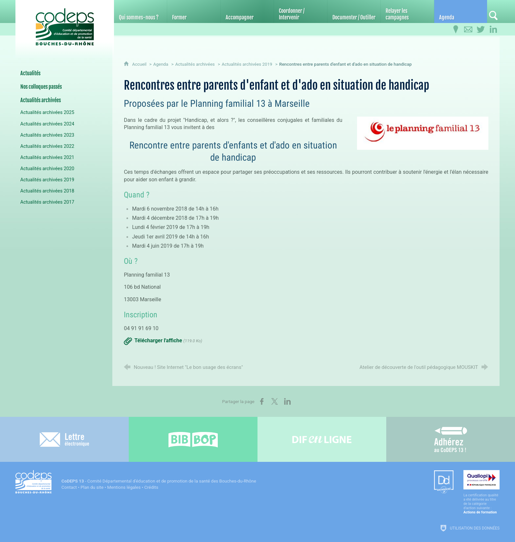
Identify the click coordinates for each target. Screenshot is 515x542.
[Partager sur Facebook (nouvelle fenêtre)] (261, 401)
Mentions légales (124, 487)
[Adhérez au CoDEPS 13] (450, 439)
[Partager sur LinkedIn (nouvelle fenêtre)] (287, 401)
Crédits (151, 487)
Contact (69, 487)
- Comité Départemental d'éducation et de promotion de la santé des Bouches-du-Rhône (158, 481)
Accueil (139, 64)
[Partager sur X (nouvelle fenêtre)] (274, 401)
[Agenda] (460, 11)
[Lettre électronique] (64, 439)
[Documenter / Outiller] (353, 11)
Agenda (160, 64)
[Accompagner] (247, 11)
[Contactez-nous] (468, 29)
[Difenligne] (322, 439)
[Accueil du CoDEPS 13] (64, 23)
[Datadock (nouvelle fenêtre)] (444, 482)
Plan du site (91, 487)
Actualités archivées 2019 (247, 64)
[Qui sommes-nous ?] (140, 11)
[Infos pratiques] (456, 29)
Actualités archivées (194, 64)
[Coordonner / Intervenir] (300, 11)
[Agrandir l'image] (422, 132)
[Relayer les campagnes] (407, 11)
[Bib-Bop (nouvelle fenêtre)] (193, 439)
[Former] (193, 11)
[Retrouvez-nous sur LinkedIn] (493, 29)
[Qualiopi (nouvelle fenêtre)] (481, 492)
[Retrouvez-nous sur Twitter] (481, 29)
